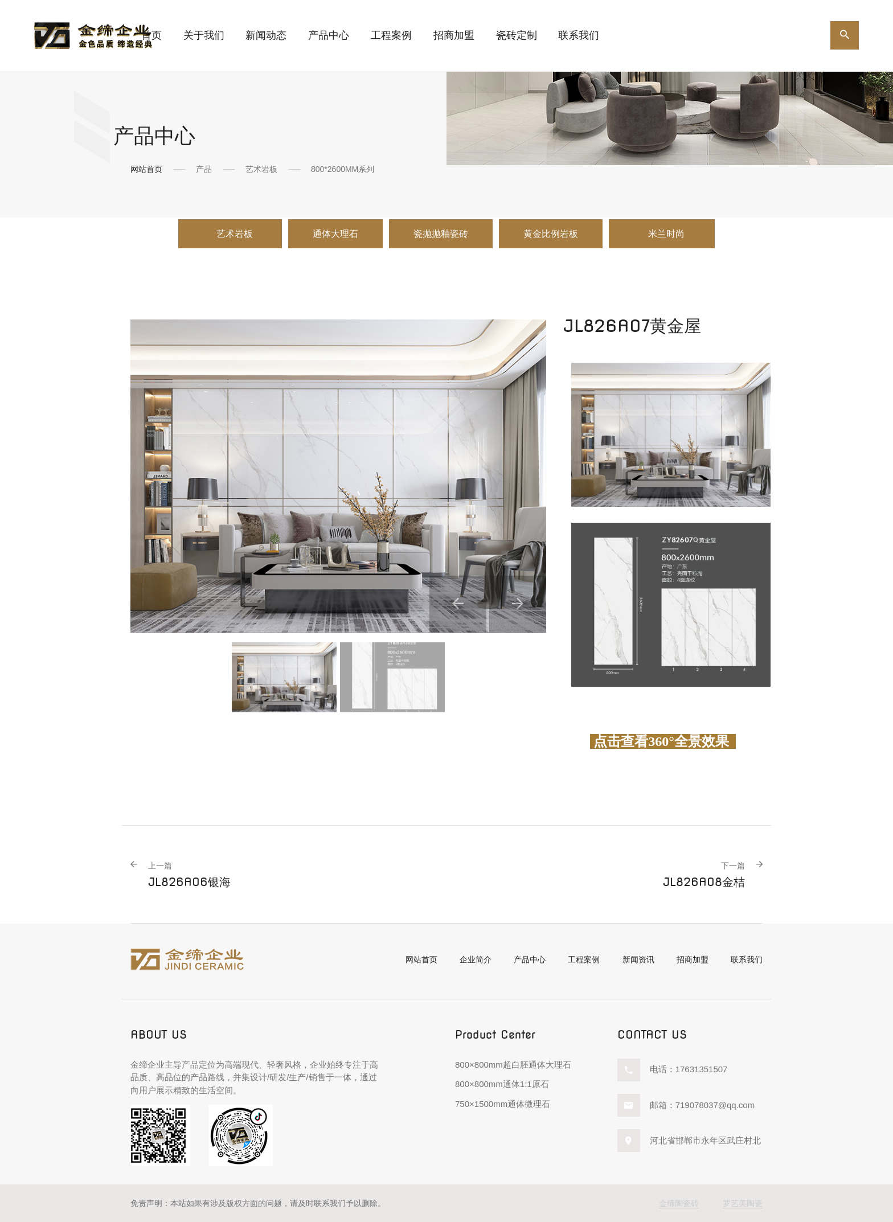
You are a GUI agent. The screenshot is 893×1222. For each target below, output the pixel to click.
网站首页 (146, 169)
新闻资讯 (638, 959)
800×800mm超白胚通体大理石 (513, 1064)
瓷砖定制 (516, 35)
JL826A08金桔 (704, 874)
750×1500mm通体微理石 (502, 1104)
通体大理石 (335, 234)
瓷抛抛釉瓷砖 (440, 234)
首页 (151, 35)
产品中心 (530, 959)
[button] (457, 604)
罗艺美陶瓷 (743, 1203)
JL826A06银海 (189, 874)
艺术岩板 (234, 234)
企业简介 (475, 959)
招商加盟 (453, 35)
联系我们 (578, 35)
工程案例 (391, 35)
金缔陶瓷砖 (679, 1203)
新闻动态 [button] (265, 35)
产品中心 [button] (328, 35)
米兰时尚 (667, 234)
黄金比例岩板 (550, 234)
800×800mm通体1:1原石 (502, 1084)
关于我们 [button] (203, 35)
